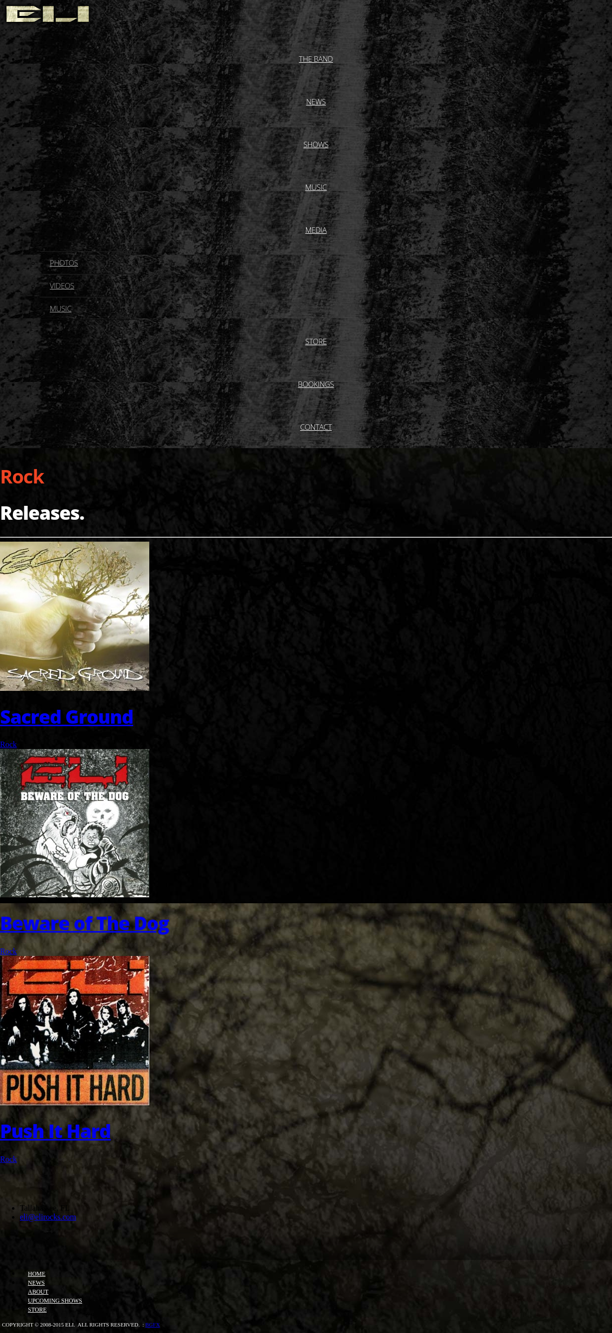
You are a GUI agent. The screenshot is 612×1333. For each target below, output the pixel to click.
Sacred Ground (66, 716)
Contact (316, 427)
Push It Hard (55, 1130)
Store (315, 341)
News (315, 101)
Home (36, 1273)
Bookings (316, 384)
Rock (8, 744)
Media (315, 230)
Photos (64, 263)
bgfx (152, 1325)
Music (316, 187)
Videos (62, 285)
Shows (316, 144)
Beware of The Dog (84, 923)
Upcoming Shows (55, 1300)
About (38, 1291)
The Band (316, 59)
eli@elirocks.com (48, 1217)
